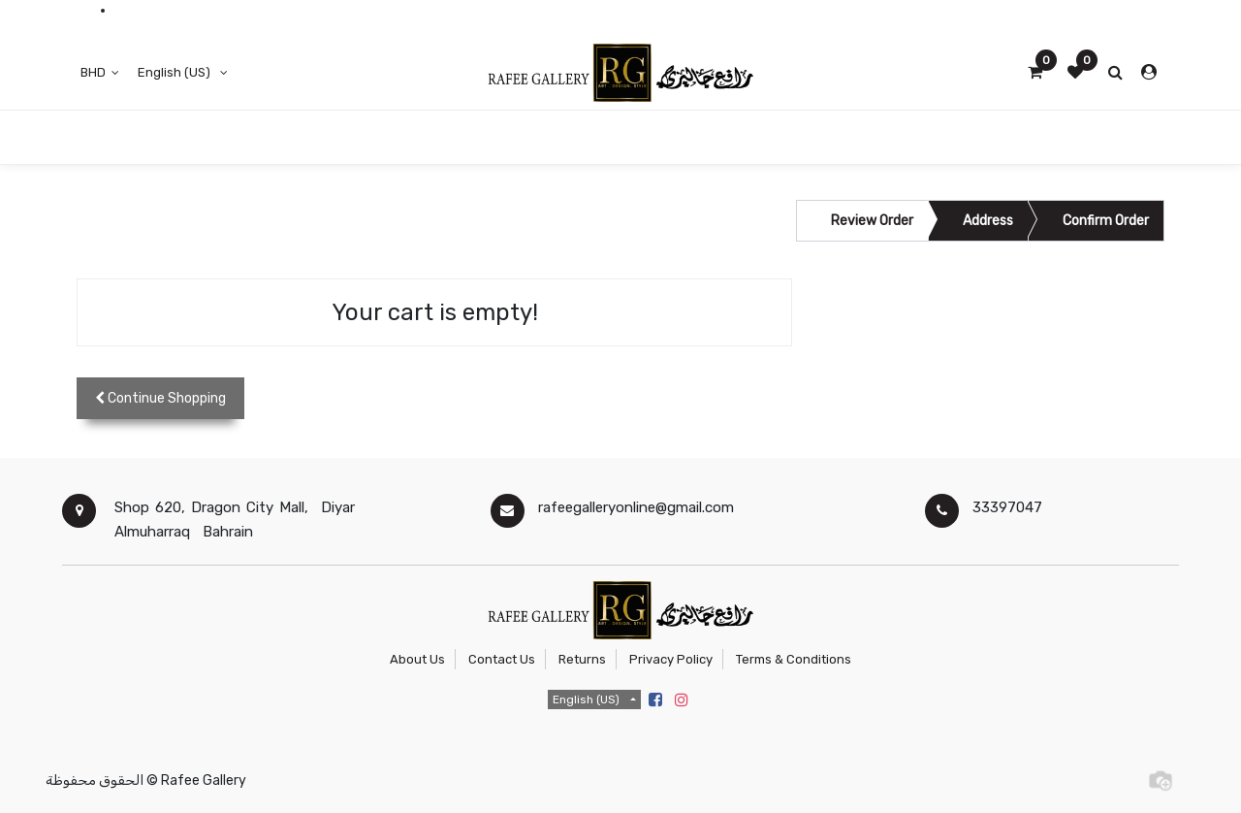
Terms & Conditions (793, 659)
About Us (417, 659)
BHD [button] (94, 72)
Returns (582, 659)
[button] (160, 398)
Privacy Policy (671, 659)
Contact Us (501, 659)
